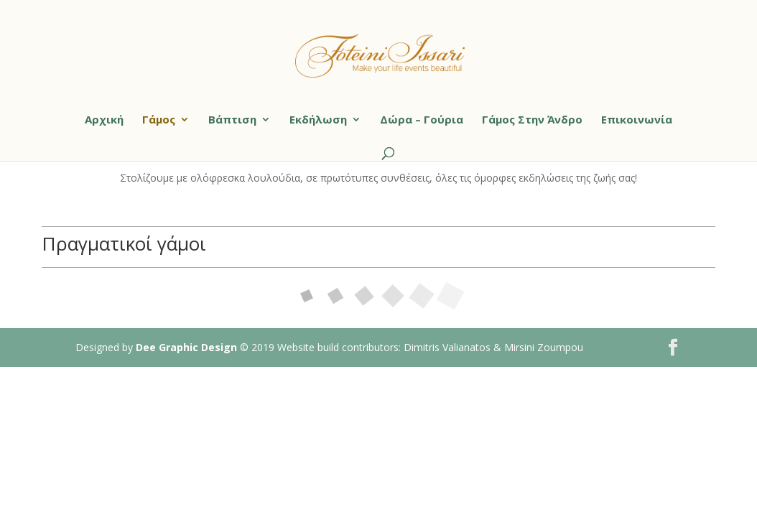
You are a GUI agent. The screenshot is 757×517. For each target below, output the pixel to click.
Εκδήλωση (318, 120)
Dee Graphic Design (186, 347)
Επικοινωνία (636, 120)
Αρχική (104, 120)
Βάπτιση (232, 120)
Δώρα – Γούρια (421, 120)
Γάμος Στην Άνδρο (532, 120)
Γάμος (158, 120)
